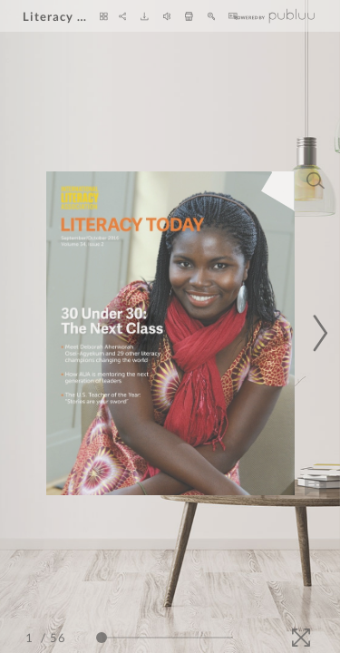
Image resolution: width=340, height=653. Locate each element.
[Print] (189, 16)
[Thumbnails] (104, 16)
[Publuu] (274, 16)
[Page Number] (32, 637)
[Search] (315, 180)
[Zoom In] (211, 16)
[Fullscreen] (301, 637)
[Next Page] (317, 333)
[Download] (144, 16)
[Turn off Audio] (167, 16)
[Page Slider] (164, 637)
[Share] (123, 16)
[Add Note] (315, 487)
